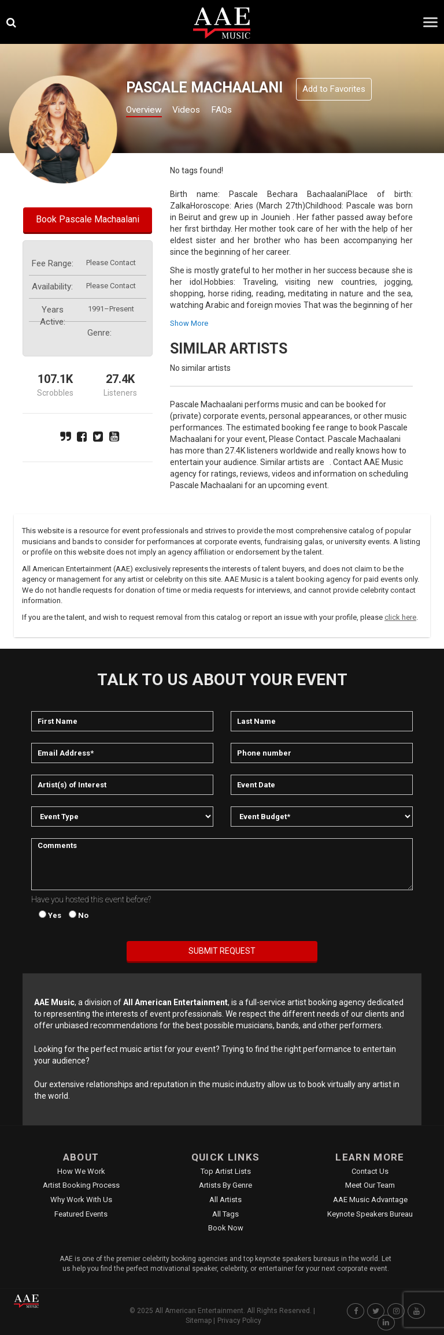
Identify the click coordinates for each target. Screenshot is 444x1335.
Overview (147, 111)
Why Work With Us (81, 1199)
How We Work (81, 1171)
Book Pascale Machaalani (87, 219)
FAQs (239, 111)
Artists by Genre (225, 1185)
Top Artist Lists (226, 1171)
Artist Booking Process (81, 1185)
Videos (198, 111)
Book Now (225, 1228)
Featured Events (81, 1214)
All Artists (225, 1199)
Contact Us (370, 1171)
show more (189, 323)
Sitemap (199, 1321)
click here (400, 617)
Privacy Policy (239, 1321)
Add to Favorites (333, 89)
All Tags (225, 1214)
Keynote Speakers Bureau (370, 1214)
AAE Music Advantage (370, 1199)
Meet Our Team (370, 1185)
